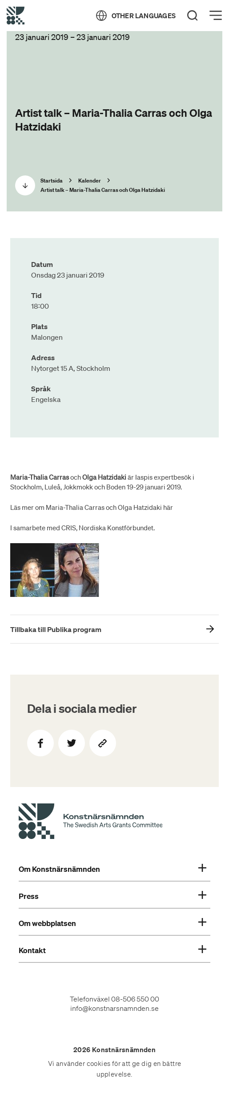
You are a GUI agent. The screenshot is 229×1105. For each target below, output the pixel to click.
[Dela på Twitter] (71, 743)
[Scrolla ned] (25, 185)
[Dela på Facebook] (40, 743)
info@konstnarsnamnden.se (114, 1008)
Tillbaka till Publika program (55, 629)
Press (113, 896)
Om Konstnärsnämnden (113, 869)
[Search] (192, 15)
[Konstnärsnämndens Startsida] (91, 822)
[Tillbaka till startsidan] (15, 15)
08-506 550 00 (135, 998)
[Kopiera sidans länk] (102, 743)
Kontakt (113, 950)
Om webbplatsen (113, 923)
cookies (99, 1064)
